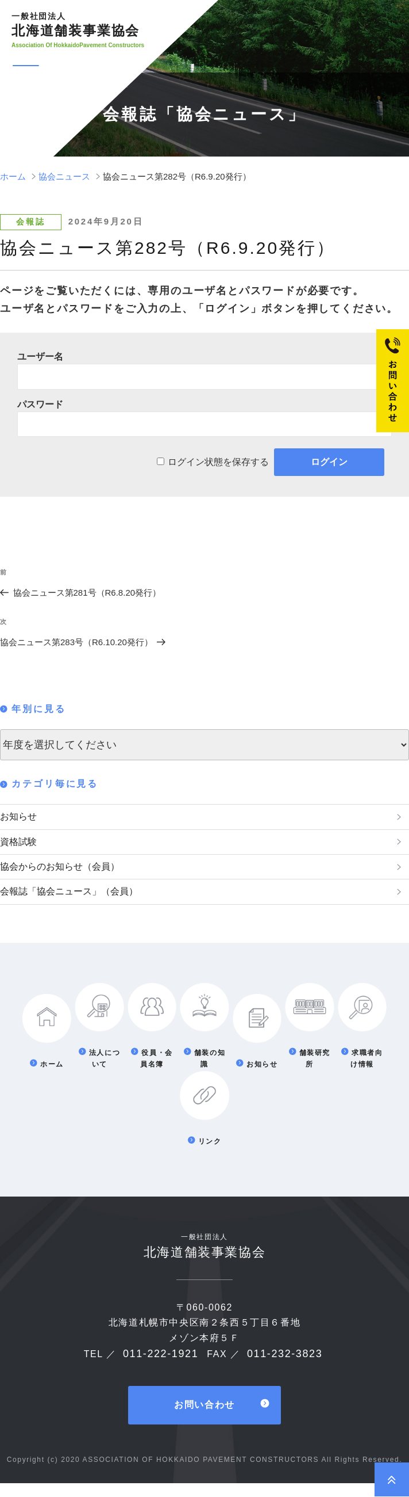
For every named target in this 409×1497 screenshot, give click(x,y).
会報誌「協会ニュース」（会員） (77, 902)
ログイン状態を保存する (218, 462)
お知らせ (20, 818)
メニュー (69, 66)
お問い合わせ (204, 1419)
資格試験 (20, 846)
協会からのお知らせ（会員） (67, 874)
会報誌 (30, 221)
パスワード (40, 404)
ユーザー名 (40, 356)
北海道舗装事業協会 (78, 25)
